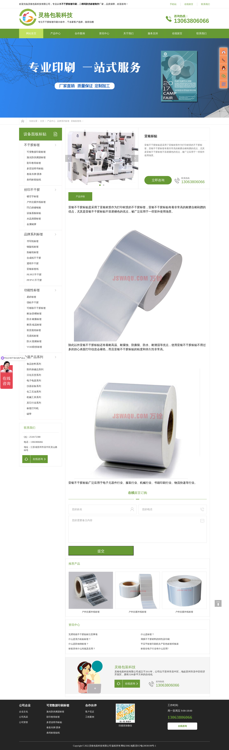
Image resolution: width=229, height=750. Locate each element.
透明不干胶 (33, 263)
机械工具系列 (34, 397)
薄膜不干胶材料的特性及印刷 (155, 639)
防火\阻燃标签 (34, 341)
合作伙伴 (91, 705)
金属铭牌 (31, 224)
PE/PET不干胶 (34, 274)
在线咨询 (182, 726)
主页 (42, 121)
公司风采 (23, 717)
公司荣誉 (23, 722)
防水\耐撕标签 (34, 319)
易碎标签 (31, 297)
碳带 (29, 414)
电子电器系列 (34, 380)
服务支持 (153, 33)
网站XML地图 (128, 746)
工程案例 (89, 717)
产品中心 (55, 33)
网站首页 (31, 33)
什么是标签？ (147, 634)
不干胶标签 (32, 145)
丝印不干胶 (32, 189)
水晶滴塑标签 (34, 218)
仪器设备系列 (34, 386)
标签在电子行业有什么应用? (154, 648)
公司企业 (25, 705)
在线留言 (188, 4)
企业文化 (23, 711)
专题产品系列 (33, 357)
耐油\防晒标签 (34, 313)
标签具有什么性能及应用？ (82, 648)
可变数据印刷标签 (36, 152)
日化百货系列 (34, 375)
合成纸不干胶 (34, 258)
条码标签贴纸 (34, 179)
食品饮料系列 (34, 364)
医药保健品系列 (35, 369)
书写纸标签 (33, 241)
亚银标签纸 (76, 121)
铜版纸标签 (33, 247)
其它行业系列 (34, 403)
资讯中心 (104, 33)
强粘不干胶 (33, 302)
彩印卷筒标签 (34, 163)
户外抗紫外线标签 (36, 202)
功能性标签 (32, 290)
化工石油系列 (34, 391)
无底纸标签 (33, 336)
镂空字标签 (33, 196)
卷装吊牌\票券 (34, 174)
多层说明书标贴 (35, 168)
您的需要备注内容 (137, 529)
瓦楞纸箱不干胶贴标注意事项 (83, 634)
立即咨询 (158, 180)
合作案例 (80, 33)
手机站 (173, 4)
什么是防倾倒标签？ (79, 644)
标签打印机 (33, 408)
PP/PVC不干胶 (34, 280)
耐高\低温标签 (34, 324)
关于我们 (128, 33)
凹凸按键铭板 (34, 207)
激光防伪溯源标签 (36, 157)
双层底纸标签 (34, 330)
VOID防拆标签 (34, 347)
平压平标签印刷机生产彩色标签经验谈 (160, 644)
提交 (100, 551)
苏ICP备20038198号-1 (145, 746)
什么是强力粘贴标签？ (80, 639)
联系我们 (205, 4)
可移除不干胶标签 (36, 308)
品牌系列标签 (63, 121)
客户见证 (89, 711)
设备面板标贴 (34, 213)
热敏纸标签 (33, 252)
